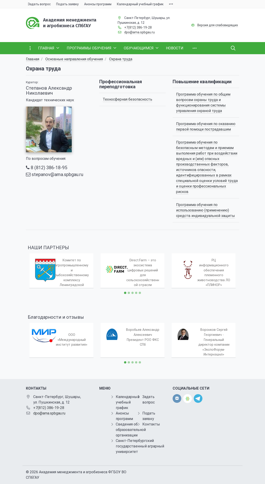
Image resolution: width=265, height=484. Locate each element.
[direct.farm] (187, 398)
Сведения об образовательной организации (131, 429)
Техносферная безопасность (127, 99)
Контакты (151, 424)
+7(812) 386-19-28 (138, 27)
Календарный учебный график (127, 402)
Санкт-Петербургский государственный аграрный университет (140, 446)
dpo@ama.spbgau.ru (139, 32)
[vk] (177, 398)
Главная (32, 59)
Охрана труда (120, 59)
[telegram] (198, 398)
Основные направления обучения (74, 59)
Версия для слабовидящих (217, 25)
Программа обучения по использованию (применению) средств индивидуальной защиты (205, 210)
